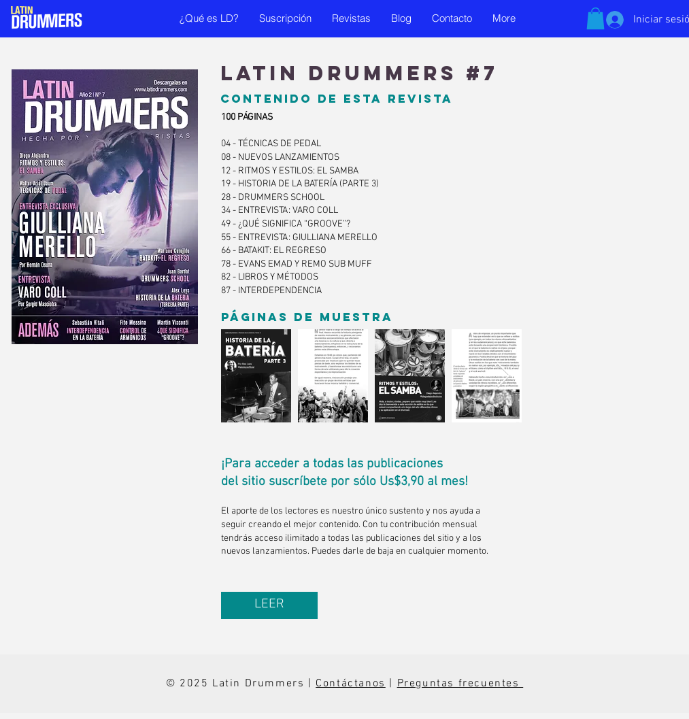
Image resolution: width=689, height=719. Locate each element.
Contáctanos (351, 683)
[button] (595, 18)
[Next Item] (503, 376)
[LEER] (269, 605)
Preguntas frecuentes (460, 683)
